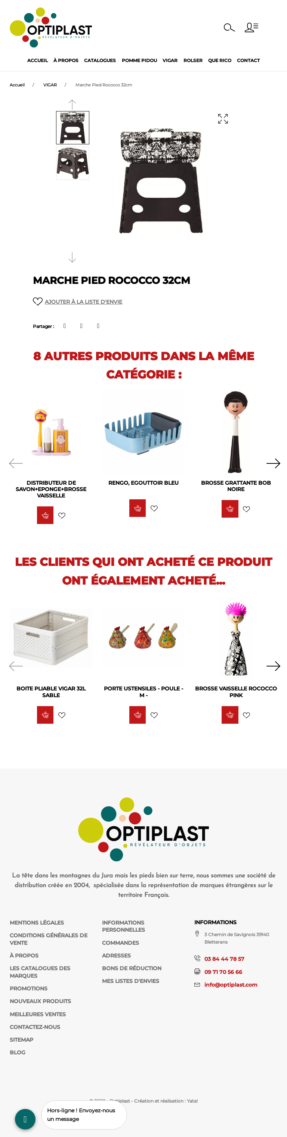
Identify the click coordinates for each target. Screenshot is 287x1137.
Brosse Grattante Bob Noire (236, 486)
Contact (248, 60)
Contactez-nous (35, 1027)
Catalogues (100, 60)
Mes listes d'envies (130, 981)
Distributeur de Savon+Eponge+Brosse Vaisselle (51, 489)
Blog (17, 1052)
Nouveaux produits (40, 1001)
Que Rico (219, 60)
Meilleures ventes (38, 1014)
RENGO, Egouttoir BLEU (143, 483)
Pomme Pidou (139, 60)
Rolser (193, 60)
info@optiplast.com (230, 985)
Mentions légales (37, 923)
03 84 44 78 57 (224, 959)
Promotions (28, 989)
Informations (215, 922)
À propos (65, 60)
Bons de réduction (131, 968)
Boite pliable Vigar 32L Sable (51, 692)
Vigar (170, 60)
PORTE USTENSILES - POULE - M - (143, 692)
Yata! (192, 1101)
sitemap (21, 1040)
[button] (251, 27)
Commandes (120, 943)
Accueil (37, 60)
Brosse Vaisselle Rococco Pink (236, 692)
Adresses (116, 956)
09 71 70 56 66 (223, 972)
